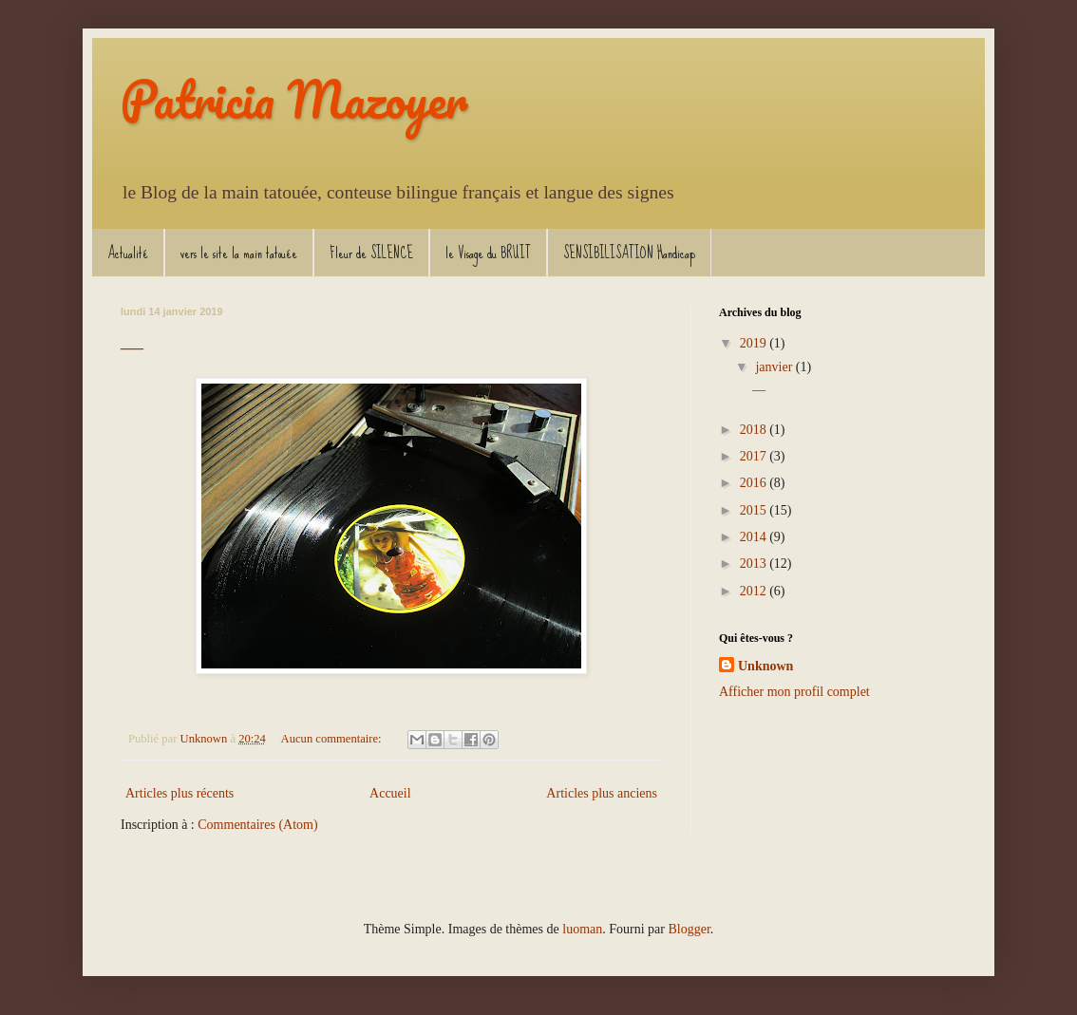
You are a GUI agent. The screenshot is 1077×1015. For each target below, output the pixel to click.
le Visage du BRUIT (488, 253)
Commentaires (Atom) (257, 825)
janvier (775, 367)
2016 (755, 483)
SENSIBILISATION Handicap (629, 253)
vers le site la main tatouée (238, 253)
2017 (755, 456)
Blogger (688, 929)
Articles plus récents (179, 793)
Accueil (390, 793)
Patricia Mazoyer (294, 99)
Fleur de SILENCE (371, 253)
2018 (755, 430)
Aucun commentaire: (333, 738)
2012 (755, 591)
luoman (582, 929)
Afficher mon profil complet (794, 692)
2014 (755, 537)
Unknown (765, 666)
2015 (755, 510)
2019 (755, 343)
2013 (755, 563)
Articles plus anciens (601, 793)
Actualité (127, 253)
